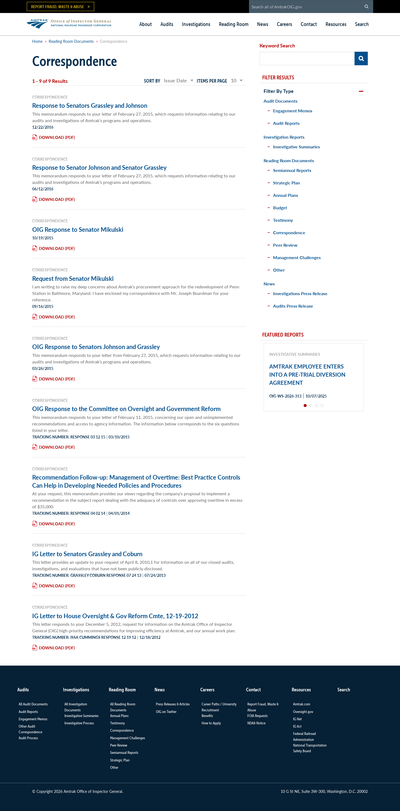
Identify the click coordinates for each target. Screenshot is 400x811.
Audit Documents (280, 101)
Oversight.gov (303, 711)
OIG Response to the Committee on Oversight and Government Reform (126, 408)
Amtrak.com (301, 704)
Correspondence (289, 232)
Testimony (283, 220)
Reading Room (233, 24)
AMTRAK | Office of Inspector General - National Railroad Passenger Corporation (72, 23)
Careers (284, 24)
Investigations (196, 24)
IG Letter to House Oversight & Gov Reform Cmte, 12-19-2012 (115, 615)
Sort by (152, 81)
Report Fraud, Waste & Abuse (57, 6)
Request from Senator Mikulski (73, 278)
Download (51, 137)
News (262, 24)
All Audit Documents (33, 704)
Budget (280, 207)
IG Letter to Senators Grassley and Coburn (87, 553)
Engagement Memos (292, 111)
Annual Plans (285, 195)
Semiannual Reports (292, 170)
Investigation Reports (284, 137)
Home (37, 41)
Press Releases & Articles (173, 704)
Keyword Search (277, 45)
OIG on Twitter (166, 711)
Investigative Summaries (296, 147)
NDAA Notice (256, 723)
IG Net (297, 718)
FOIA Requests (257, 715)
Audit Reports (286, 123)
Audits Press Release (293, 306)
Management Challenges (297, 257)
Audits (166, 24)
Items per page (212, 81)
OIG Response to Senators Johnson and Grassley (96, 346)
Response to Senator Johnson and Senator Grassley (99, 167)
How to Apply (211, 723)
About (145, 24)
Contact (309, 24)
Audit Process (28, 737)
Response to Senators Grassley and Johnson (89, 105)
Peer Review (285, 245)
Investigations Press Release (300, 293)
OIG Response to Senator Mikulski (77, 229)
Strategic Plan (286, 183)
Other (279, 270)
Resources (336, 24)
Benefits (207, 715)
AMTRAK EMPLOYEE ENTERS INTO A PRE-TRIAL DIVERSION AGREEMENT (307, 374)
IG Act (297, 726)
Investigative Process (79, 723)
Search (362, 24)
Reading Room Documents (71, 41)
